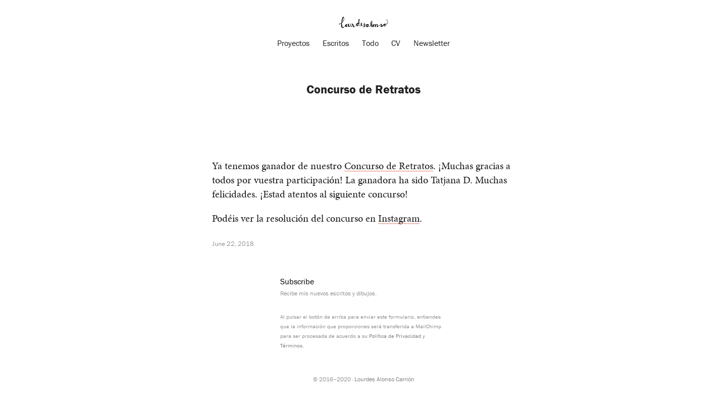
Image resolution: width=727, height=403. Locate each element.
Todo (370, 43)
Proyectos (293, 43)
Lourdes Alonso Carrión (384, 379)
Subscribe (297, 281)
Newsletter (431, 43)
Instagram (399, 218)
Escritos (336, 43)
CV (395, 43)
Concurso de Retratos (388, 166)
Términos (291, 345)
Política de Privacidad (395, 335)
